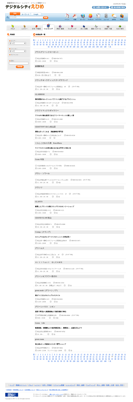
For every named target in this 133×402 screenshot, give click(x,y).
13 (69, 40)
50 (90, 42)
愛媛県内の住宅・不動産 (36, 26)
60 (121, 42)
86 (109, 44)
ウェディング (90, 385)
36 (47, 42)
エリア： (13, 41)
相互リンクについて (42, 389)
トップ (12, 385)
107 (101, 46)
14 (72, 40)
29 (119, 40)
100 (74, 46)
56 (109, 42)
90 (121, 44)
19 (87, 40)
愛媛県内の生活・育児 (120, 26)
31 (125, 40)
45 (75, 42)
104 (89, 46)
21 (94, 40)
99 (70, 46)
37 (50, 42)
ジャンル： (14, 48)
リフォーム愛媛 (58, 385)
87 (112, 44)
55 (106, 42)
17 (81, 40)
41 (62, 42)
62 (34, 44)
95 (58, 46)
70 (59, 44)
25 (106, 40)
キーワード (25, 14)
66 (47, 44)
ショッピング (70, 385)
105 (93, 46)
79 (87, 44)
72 (65, 44)
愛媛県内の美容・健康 (60, 26)
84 (103, 44)
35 (43, 42)
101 (78, 46)
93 (52, 46)
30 (122, 40)
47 (81, 42)
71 (62, 44)
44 (71, 42)
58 (115, 42)
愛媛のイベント (21, 385)
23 (100, 40)
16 (78, 40)
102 (82, 46)
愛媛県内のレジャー (24, 26)
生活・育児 (119, 385)
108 (105, 46)
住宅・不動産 (47, 385)
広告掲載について (30, 389)
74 (71, 44)
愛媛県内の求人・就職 (84, 26)
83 (100, 44)
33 (37, 42)
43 (68, 42)
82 (96, 44)
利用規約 (9, 389)
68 (53, 44)
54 (103, 42)
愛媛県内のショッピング (48, 26)
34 (40, 42)
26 (109, 40)
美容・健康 (80, 385)
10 (59, 40)
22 (97, 40)
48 (84, 42)
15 (75, 40)
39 (56, 42)
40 (59, 42)
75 (75, 44)
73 (68, 44)
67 (50, 44)
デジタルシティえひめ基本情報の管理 (118, 7)
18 (84, 40)
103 (86, 46)
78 (84, 44)
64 (40, 44)
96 (61, 46)
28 (116, 40)
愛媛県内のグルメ (12, 26)
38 (53, 42)
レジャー (38, 385)
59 (118, 42)
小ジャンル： (15, 54)
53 (100, 42)
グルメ (30, 385)
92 (48, 46)
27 (112, 40)
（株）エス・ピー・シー (56, 394)
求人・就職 (101, 385)
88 (115, 44)
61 (124, 42)
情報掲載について (18, 389)
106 (97, 46)
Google (36, 14)
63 (37, 44)
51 (93, 42)
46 (78, 42)
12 (66, 40)
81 (93, 44)
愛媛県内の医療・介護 (108, 26)
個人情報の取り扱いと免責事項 (58, 389)
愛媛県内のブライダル (72, 26)
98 (67, 46)
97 (64, 46)
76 (78, 44)
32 (34, 42)
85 (106, 44)
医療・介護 (110, 385)
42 (65, 42)
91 (124, 44)
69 (56, 44)
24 (103, 40)
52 (96, 42)
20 (91, 40)
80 (90, 44)
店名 (14, 13)
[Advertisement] (66, 372)
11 (63, 40)
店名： (13, 60)
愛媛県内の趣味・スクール (96, 26)
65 (43, 44)
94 (55, 46)
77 (81, 44)
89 (118, 44)
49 (87, 42)
